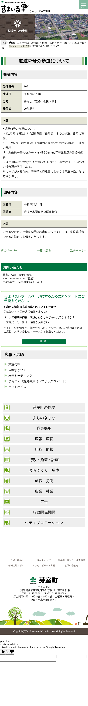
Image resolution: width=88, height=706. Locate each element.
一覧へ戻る (44, 250)
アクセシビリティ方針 (43, 565)
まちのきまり (44, 418)
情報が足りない (39, 311)
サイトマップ (44, 560)
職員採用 (44, 428)
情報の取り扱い (16, 565)
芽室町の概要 (44, 407)
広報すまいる (17, 370)
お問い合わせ (71, 565)
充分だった (12, 311)
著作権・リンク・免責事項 (71, 560)
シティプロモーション (44, 523)
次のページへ (78, 250)
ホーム (16, 42)
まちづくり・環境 (44, 470)
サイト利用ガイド (16, 560)
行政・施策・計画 (44, 460)
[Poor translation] (9, 652)
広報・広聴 (48, 42)
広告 (44, 502)
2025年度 (79, 42)
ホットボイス (64, 42)
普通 (24, 311)
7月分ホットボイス (19, 46)
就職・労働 (44, 481)
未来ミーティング (20, 375)
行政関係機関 (44, 512)
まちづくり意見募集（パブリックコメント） (38, 381)
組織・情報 (44, 449)
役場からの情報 (30, 42)
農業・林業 (44, 491)
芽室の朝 (14, 364)
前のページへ (9, 250)
